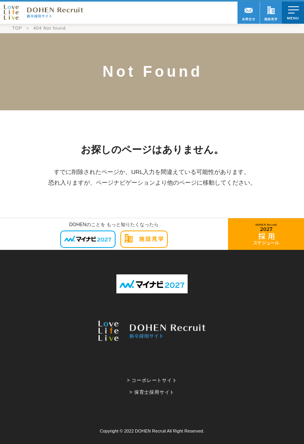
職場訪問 (271, 13)
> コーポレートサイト (152, 380)
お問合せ (249, 13)
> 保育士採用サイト (152, 392)
